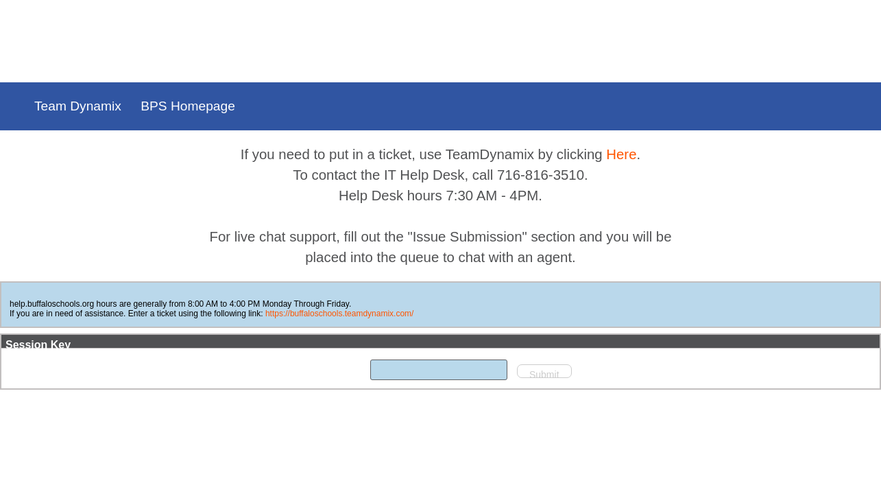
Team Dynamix (77, 106)
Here (621, 154)
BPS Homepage (188, 106)
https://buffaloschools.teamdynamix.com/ (547, 313)
